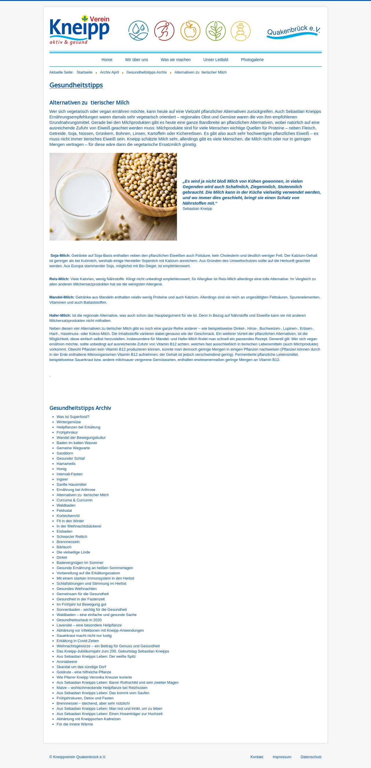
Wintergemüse (69, 422)
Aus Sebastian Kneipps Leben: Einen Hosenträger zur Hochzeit (110, 714)
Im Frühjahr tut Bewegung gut (81, 604)
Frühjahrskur (67, 432)
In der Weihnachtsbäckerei (79, 526)
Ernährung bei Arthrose (76, 489)
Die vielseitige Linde (73, 552)
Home (107, 59)
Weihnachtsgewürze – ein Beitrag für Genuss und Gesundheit (108, 646)
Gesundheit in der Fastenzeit (81, 599)
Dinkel (62, 557)
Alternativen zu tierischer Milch (83, 495)
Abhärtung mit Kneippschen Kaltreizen (89, 719)
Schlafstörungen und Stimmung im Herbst (92, 583)
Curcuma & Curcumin (75, 500)
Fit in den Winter (70, 521)
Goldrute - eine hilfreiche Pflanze (84, 672)
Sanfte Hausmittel (72, 484)
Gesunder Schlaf (71, 458)
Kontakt (257, 757)
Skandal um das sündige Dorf (81, 667)
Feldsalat (64, 510)
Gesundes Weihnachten (77, 588)
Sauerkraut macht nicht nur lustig (84, 635)
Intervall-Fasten (70, 474)
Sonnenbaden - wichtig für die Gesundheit (92, 609)
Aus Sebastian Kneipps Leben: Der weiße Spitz (96, 656)
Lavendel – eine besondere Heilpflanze (89, 625)
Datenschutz (311, 757)
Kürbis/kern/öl (68, 516)
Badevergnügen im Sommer (80, 562)
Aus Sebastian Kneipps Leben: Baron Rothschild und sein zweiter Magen (118, 682)
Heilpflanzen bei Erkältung (78, 427)
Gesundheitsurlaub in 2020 (79, 620)
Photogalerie (252, 59)
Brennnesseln (68, 542)
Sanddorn (65, 453)
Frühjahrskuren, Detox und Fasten (85, 698)
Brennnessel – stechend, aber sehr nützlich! (93, 703)
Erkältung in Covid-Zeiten (78, 641)
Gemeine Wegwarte (73, 448)
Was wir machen (176, 59)
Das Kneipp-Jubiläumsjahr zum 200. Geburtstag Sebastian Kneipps (113, 651)
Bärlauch (64, 547)
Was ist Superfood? (73, 417)
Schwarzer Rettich (72, 536)
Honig (62, 469)
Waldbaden (66, 505)
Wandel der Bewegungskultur (81, 437)
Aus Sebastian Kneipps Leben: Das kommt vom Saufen (103, 693)
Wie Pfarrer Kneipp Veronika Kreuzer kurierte (94, 677)
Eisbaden (64, 531)
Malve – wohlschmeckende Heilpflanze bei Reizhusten (102, 687)
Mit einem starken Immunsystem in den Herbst (95, 578)
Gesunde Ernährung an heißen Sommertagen (95, 568)
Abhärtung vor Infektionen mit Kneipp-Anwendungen (100, 630)
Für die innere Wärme (75, 724)
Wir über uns (136, 59)
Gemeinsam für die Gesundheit (83, 594)
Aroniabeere (67, 661)
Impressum (282, 757)
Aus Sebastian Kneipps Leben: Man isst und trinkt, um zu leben (109, 708)
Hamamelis (66, 463)
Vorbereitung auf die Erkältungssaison (88, 573)
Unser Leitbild (215, 59)
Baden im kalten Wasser (77, 443)
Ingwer (62, 479)
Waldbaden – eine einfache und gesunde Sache (97, 615)
